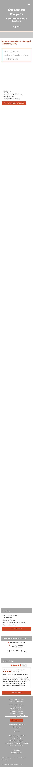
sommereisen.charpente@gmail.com (16, 716)
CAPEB (21, 765)
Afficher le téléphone (16, 711)
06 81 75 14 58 (16, 651)
